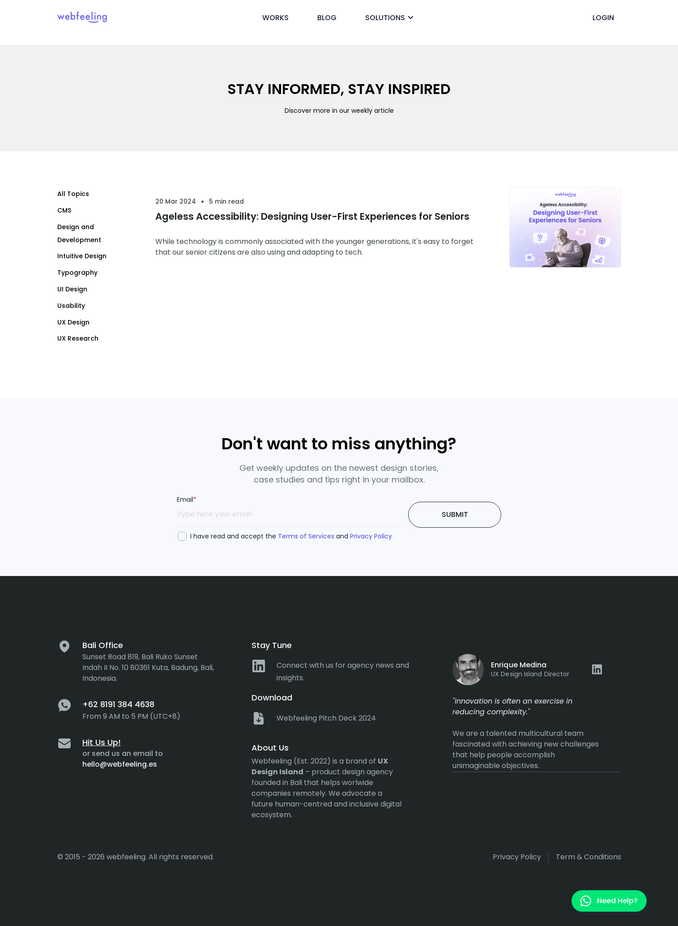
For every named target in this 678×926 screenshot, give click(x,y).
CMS (64, 210)
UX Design (73, 322)
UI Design (72, 289)
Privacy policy (517, 857)
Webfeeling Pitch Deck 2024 (326, 718)
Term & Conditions (588, 857)
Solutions (390, 18)
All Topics (73, 193)
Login (603, 18)
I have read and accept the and (291, 536)
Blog (327, 18)
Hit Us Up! (101, 742)
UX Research (77, 338)
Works (275, 18)
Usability (71, 305)
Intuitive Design (82, 256)
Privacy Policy (371, 536)
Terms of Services (306, 536)
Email (186, 499)
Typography (77, 272)
